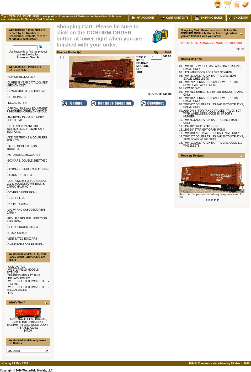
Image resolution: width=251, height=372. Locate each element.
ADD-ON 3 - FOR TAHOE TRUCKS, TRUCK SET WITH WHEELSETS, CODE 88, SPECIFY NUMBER (212, 113)
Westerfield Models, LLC (37, 370)
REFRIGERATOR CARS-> (23, 227)
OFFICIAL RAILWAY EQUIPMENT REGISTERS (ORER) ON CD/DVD (27, 110)
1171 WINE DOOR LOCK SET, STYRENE (208, 72)
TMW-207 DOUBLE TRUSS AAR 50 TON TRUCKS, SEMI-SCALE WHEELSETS (213, 138)
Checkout (238, 17)
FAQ (10, 292)
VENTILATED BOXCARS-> (24, 238)
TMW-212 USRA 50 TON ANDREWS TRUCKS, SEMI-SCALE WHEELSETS (211, 83)
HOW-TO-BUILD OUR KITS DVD (27, 91)
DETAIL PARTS (17, 97)
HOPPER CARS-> (18, 204)
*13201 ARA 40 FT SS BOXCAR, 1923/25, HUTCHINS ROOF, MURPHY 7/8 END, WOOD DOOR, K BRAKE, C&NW (27, 323)
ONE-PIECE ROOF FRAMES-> (26, 244)
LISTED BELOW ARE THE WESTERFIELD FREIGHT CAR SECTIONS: (25, 129)
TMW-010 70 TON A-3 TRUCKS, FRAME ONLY (211, 133)
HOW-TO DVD (191, 88)
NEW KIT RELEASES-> (21, 76)
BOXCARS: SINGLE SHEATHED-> (28, 169)
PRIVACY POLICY (19, 278)
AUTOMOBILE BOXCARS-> (24, 154)
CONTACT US (16, 266)
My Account (142, 17)
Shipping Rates (209, 17)
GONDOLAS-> (16, 198)
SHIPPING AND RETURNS (24, 275)
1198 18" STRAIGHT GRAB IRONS (204, 129)
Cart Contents (45, 19)
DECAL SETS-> (17, 102)
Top (3, 16)
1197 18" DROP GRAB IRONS (201, 126)
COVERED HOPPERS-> (22, 192)
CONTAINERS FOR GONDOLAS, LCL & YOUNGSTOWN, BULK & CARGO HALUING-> (27, 183)
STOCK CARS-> (17, 232)
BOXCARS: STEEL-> (20, 175)
